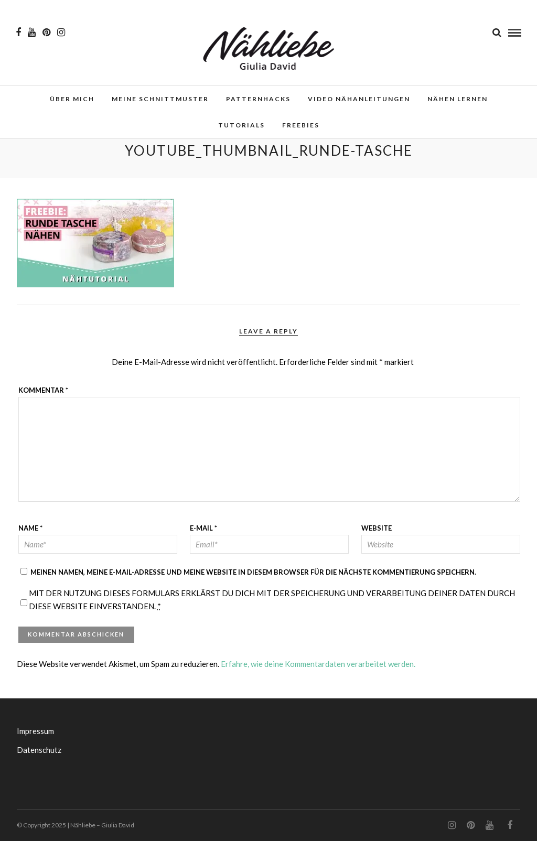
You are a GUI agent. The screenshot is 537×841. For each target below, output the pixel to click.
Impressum (35, 731)
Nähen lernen (457, 99)
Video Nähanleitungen (359, 99)
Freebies (300, 125)
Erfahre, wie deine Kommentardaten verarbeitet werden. (318, 664)
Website (376, 528)
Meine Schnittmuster (160, 99)
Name (30, 528)
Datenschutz (39, 749)
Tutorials (241, 125)
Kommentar (43, 390)
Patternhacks (258, 99)
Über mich (72, 99)
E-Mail (203, 528)
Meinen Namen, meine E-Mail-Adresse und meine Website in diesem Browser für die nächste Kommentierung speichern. (253, 572)
